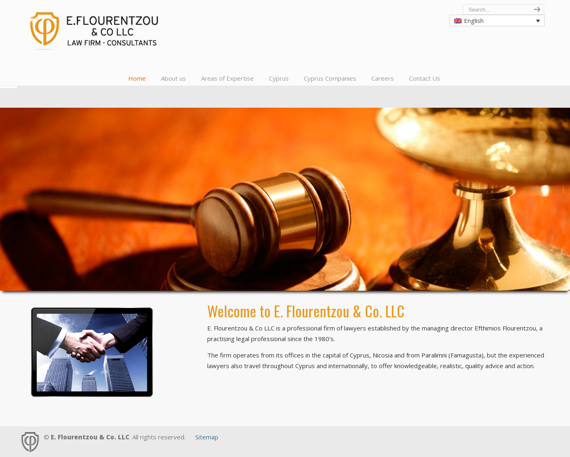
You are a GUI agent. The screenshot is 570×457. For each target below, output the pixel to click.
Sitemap (206, 437)
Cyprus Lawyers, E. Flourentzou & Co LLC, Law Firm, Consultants (97, 27)
